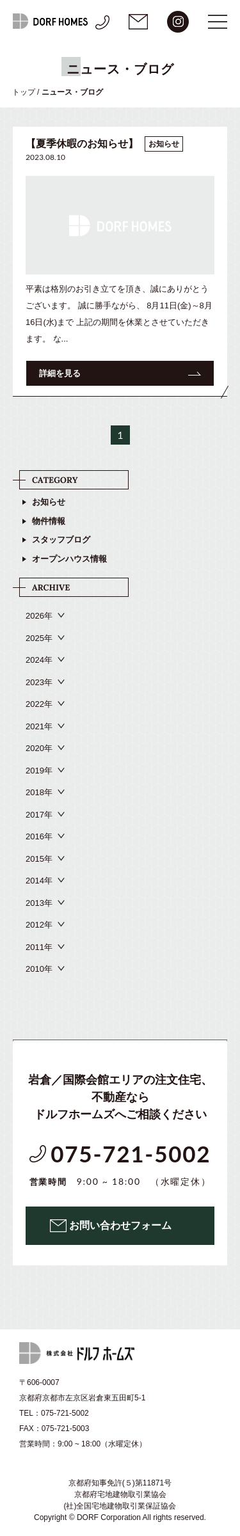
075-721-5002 (120, 1165)
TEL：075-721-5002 (54, 1413)
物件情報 (48, 521)
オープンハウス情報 (69, 559)
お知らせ (48, 502)
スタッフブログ (61, 539)
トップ (23, 92)
